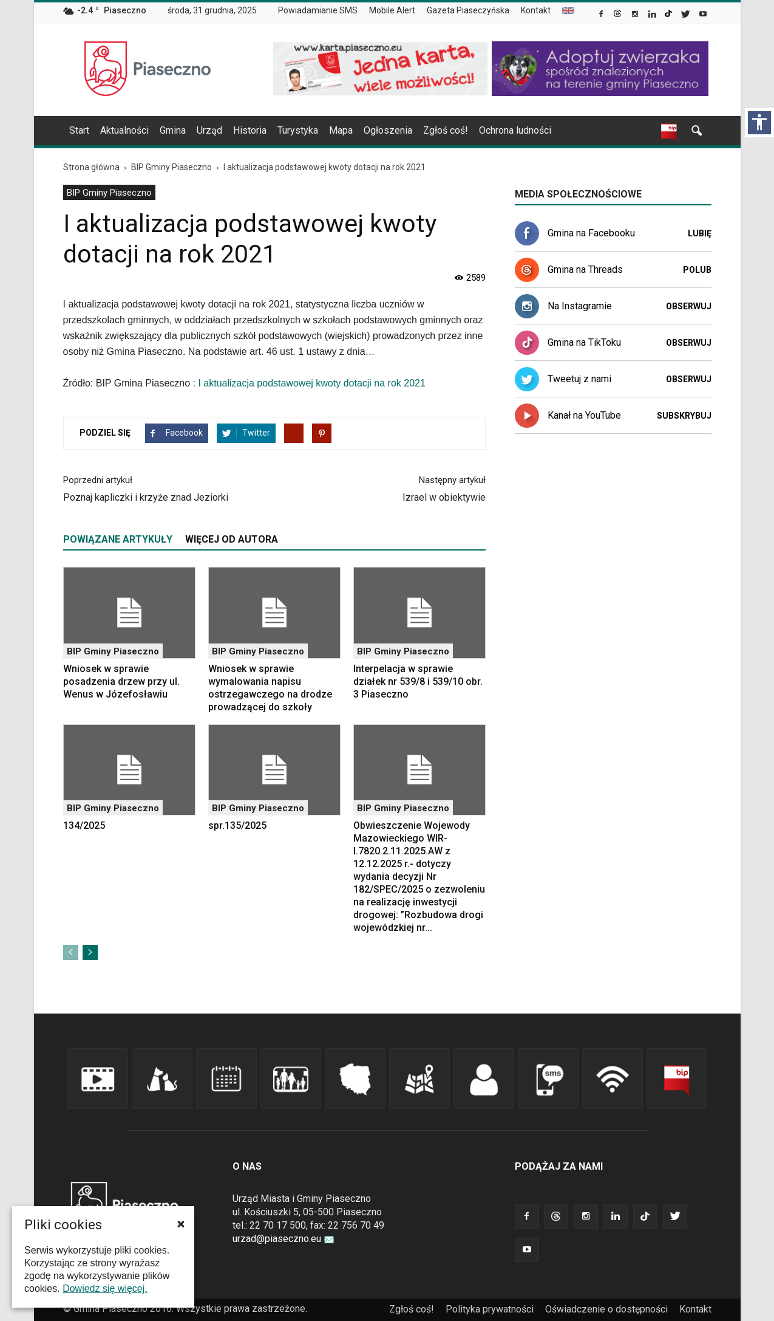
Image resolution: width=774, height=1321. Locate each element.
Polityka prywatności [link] (490, 1309)
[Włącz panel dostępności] (759, 122)
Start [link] (79, 130)
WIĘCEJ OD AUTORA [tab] (231, 539)
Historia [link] (249, 130)
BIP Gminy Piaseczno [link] (109, 192)
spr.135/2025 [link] (237, 825)
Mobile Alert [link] (392, 10)
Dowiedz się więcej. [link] (105, 1288)
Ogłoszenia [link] (388, 130)
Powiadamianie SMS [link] (318, 10)
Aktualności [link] (124, 130)
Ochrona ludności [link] (515, 130)
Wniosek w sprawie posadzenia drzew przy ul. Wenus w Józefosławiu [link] (121, 681)
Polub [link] (697, 270)
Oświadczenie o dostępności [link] (606, 1309)
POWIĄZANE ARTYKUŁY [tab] (117, 539)
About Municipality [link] (568, 11)
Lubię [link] (699, 233)
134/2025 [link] (84, 825)
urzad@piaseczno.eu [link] (283, 1238)
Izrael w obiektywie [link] (444, 497)
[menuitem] (322, 10)
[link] (601, 15)
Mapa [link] (341, 130)
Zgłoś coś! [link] (445, 130)
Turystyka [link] (297, 130)
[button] (181, 1224)
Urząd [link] (209, 130)
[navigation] (372, 130)
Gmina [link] (173, 130)
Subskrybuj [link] (684, 415)
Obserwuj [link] (688, 306)
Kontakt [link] (536, 10)
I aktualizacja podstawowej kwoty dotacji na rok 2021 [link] (311, 383)
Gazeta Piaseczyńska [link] (468, 10)
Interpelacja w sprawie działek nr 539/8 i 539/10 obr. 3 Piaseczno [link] (418, 681)
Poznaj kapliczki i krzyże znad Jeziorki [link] (145, 497)
